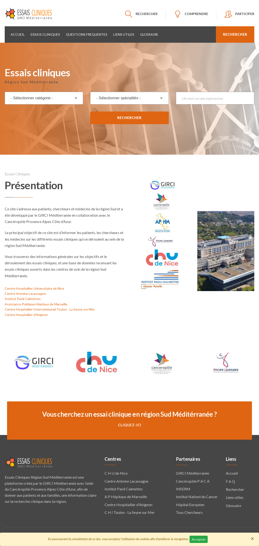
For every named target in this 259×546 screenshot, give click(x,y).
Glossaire (149, 34)
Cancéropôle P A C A (193, 480)
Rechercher (129, 117)
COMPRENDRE (196, 14)
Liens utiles (123, 34)
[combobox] (44, 97)
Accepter (199, 539)
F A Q (230, 480)
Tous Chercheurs (189, 511)
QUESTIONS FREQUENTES (86, 34)
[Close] (252, 538)
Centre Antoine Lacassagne (25, 293)
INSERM (183, 488)
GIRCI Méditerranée (192, 472)
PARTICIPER (244, 14)
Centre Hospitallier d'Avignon (26, 314)
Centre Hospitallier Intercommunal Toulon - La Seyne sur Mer (50, 309)
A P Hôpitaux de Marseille (126, 496)
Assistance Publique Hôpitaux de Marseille (36, 303)
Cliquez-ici (129, 424)
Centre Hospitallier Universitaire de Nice (34, 287)
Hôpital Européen (190, 503)
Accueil (18, 34)
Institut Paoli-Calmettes (23, 298)
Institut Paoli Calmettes (124, 488)
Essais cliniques (45, 34)
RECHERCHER (147, 14)
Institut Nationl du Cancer (197, 496)
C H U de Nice (116, 472)
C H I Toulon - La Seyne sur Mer (130, 511)
